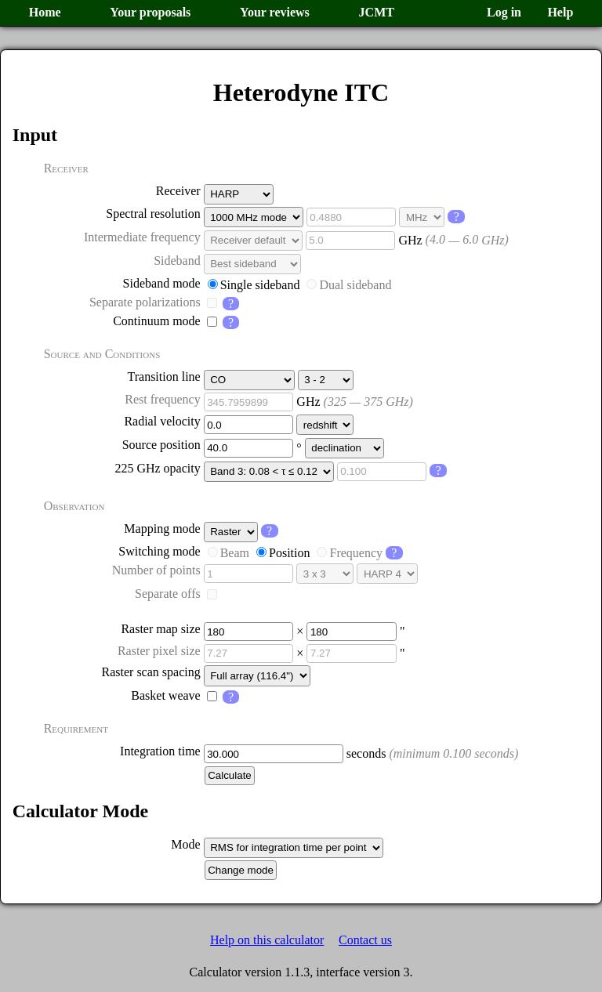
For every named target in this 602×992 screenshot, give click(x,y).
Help (560, 12)
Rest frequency (162, 399)
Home (45, 12)
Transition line (163, 376)
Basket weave (165, 695)
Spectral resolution (153, 213)
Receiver (178, 190)
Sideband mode (162, 283)
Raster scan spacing (151, 672)
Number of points (156, 570)
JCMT (376, 12)
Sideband (177, 260)
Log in (504, 12)
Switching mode (159, 551)
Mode (185, 844)
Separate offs (168, 593)
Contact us (365, 940)
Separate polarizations (145, 302)
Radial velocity (162, 421)
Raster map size (160, 628)
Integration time (160, 751)
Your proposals (150, 12)
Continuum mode (157, 321)
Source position (161, 444)
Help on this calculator (267, 940)
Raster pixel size (159, 650)
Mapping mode (162, 528)
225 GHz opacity (157, 468)
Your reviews (275, 12)
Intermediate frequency (142, 237)
